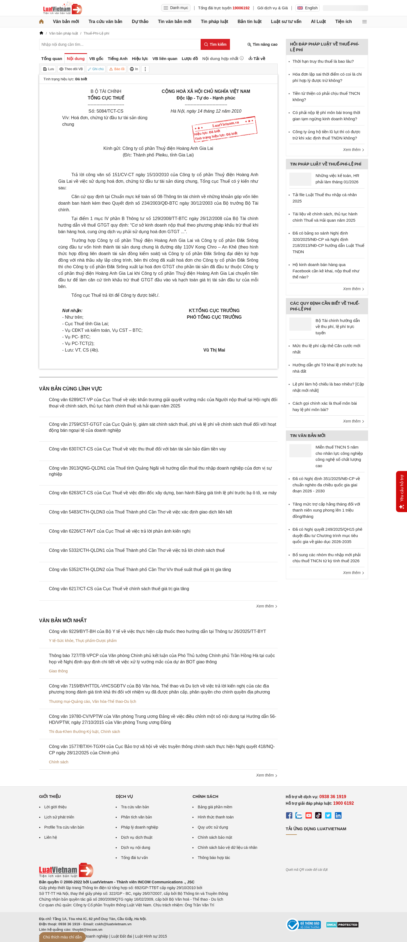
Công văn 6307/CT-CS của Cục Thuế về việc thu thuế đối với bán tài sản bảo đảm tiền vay (137, 449)
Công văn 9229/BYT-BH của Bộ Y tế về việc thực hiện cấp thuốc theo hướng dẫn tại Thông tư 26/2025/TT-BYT (157, 631)
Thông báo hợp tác (214, 857)
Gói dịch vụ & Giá (272, 8)
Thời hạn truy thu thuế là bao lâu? (323, 61)
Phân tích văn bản (136, 817)
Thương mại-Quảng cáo (69, 701)
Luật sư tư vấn (286, 21)
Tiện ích (343, 21)
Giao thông (58, 671)
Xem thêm (267, 606)
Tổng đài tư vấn (134, 857)
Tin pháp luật (214, 21)
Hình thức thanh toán (216, 817)
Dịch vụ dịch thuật (136, 837)
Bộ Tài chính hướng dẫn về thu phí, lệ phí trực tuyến (338, 326)
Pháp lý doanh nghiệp (139, 827)
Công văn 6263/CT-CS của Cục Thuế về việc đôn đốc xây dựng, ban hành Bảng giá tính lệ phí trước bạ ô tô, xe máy (163, 492)
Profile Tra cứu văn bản (64, 827)
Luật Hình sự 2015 (151, 936)
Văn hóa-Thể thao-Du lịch (114, 701)
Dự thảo (140, 21)
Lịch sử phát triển (59, 817)
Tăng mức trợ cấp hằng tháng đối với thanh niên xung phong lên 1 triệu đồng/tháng (326, 510)
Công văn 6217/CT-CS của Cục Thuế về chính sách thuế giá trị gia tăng (119, 588)
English (307, 8)
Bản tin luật (249, 21)
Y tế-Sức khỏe (61, 640)
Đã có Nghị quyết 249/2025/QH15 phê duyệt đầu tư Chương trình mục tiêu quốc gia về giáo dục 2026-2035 (328, 535)
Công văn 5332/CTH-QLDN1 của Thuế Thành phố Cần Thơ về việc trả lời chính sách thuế (137, 550)
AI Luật (318, 21)
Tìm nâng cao (262, 44)
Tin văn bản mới (174, 21)
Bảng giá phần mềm (215, 807)
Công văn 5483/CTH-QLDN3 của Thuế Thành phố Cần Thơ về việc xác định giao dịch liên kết (140, 512)
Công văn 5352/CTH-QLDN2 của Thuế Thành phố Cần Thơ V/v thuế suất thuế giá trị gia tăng (140, 569)
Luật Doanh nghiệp (92, 936)
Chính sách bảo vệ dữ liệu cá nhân (227, 847)
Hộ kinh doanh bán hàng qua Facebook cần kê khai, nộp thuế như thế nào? (326, 270)
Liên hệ (50, 837)
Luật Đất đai (121, 936)
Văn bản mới (66, 21)
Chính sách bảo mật (215, 837)
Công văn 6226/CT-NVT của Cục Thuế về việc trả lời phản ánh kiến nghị (119, 531)
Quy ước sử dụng (213, 827)
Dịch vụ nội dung (135, 847)
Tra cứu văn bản (105, 21)
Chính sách (110, 731)
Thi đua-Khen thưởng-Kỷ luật (74, 731)
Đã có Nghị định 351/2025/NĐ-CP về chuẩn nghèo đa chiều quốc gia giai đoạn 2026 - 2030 (326, 484)
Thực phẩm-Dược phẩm (95, 640)
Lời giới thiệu (55, 807)
